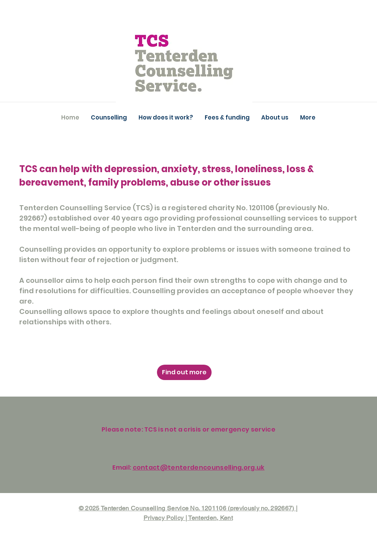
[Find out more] (184, 372)
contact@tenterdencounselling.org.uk (199, 467)
